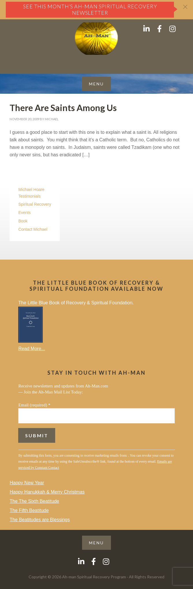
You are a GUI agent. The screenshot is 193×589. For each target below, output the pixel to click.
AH (96, 38)
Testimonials (29, 196)
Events (24, 212)
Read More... (31, 348)
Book (22, 221)
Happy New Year (27, 482)
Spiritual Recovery (34, 204)
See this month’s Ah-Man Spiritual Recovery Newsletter (90, 9)
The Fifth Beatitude (29, 510)
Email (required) (34, 405)
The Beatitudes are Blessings (40, 519)
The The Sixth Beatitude (34, 501)
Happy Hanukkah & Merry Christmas (47, 491)
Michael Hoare (31, 189)
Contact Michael (32, 229)
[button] (96, 84)
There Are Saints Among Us (63, 107)
